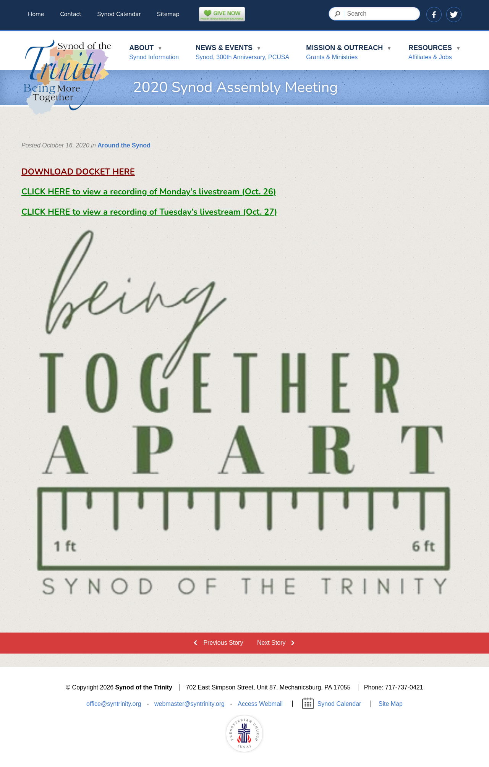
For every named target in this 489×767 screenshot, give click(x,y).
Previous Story (223, 642)
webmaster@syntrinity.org (189, 704)
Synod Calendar (119, 14)
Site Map (391, 704)
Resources (434, 53)
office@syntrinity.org (113, 704)
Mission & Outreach (349, 53)
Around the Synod (124, 145)
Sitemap (168, 14)
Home (36, 14)
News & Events (242, 53)
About (154, 53)
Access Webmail (260, 704)
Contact (70, 14)
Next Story (271, 642)
